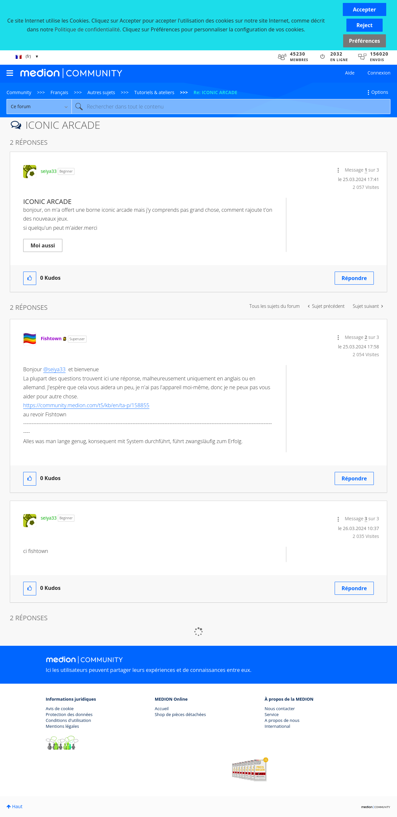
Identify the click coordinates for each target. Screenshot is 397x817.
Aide (350, 73)
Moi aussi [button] (43, 245)
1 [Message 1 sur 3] (366, 170)
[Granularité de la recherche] (39, 106)
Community (19, 92)
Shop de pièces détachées (180, 714)
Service (272, 714)
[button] (364, 9)
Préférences (364, 40)
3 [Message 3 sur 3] (366, 518)
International (277, 726)
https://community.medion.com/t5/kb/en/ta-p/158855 (86, 405)
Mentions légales (62, 726)
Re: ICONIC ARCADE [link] (215, 92)
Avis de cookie (59, 708)
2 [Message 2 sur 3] (366, 337)
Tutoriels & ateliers (154, 92)
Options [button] (379, 92)
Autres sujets (101, 92)
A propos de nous (282, 720)
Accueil (162, 708)
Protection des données (69, 714)
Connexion (379, 73)
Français (59, 92)
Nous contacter (280, 708)
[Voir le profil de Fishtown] (51, 338)
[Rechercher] (230, 106)
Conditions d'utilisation (68, 720)
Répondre (354, 278)
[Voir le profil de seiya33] (49, 171)
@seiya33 (54, 369)
